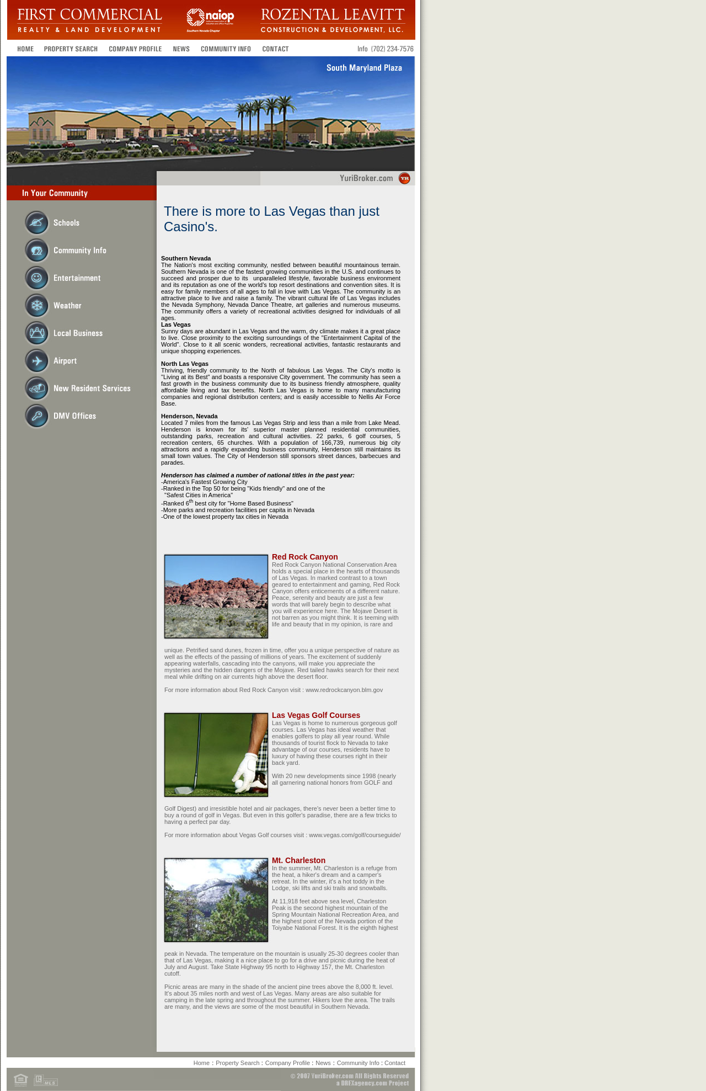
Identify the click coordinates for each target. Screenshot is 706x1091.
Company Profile (288, 1063)
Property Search (238, 1063)
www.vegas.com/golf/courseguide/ (353, 835)
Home (202, 1063)
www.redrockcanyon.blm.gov (344, 689)
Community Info (359, 1063)
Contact (395, 1063)
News (323, 1063)
